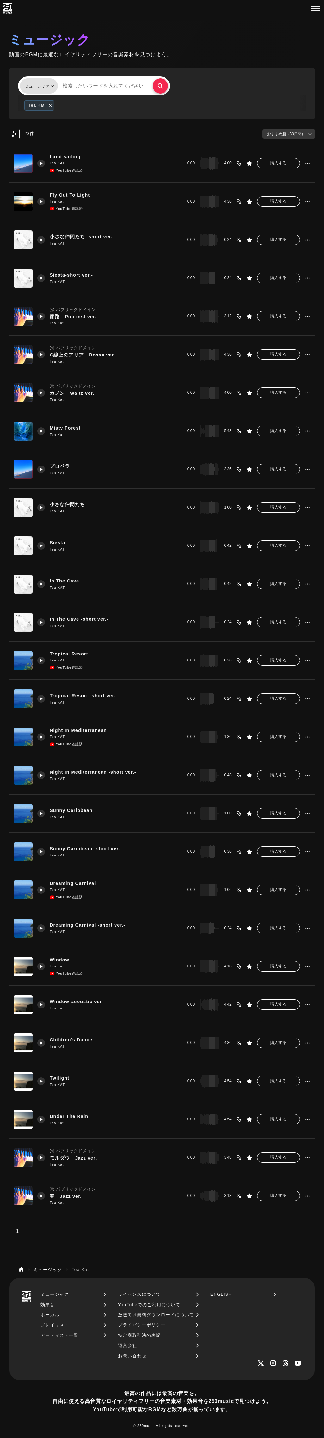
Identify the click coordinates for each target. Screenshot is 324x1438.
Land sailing (65, 156)
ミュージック (54, 1294)
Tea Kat (57, 201)
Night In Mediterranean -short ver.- (93, 772)
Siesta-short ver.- (71, 274)
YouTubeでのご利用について (149, 1304)
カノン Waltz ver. (72, 393)
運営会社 (127, 1345)
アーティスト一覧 (59, 1335)
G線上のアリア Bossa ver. (82, 354)
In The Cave (64, 580)
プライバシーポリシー (141, 1324)
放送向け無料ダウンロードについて (156, 1314)
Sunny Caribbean (71, 810)
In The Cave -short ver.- (79, 619)
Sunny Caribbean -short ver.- (86, 848)
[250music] (7, 8)
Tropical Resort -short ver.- (84, 695)
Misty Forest (65, 427)
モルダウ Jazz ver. (73, 1158)
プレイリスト (54, 1324)
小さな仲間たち (67, 504)
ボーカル (49, 1314)
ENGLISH (221, 1294)
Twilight (60, 1078)
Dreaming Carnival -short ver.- (88, 925)
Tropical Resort (69, 653)
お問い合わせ (132, 1355)
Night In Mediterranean (78, 730)
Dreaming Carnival (73, 883)
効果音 (47, 1304)
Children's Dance (71, 1039)
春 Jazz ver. (66, 1196)
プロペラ (60, 466)
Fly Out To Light (70, 195)
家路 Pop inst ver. (73, 316)
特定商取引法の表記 (139, 1335)
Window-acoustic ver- (77, 1001)
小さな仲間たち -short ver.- (82, 236)
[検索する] (160, 86)
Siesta (57, 542)
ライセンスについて (139, 1294)
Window (59, 959)
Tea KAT (57, 163)
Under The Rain (69, 1116)
